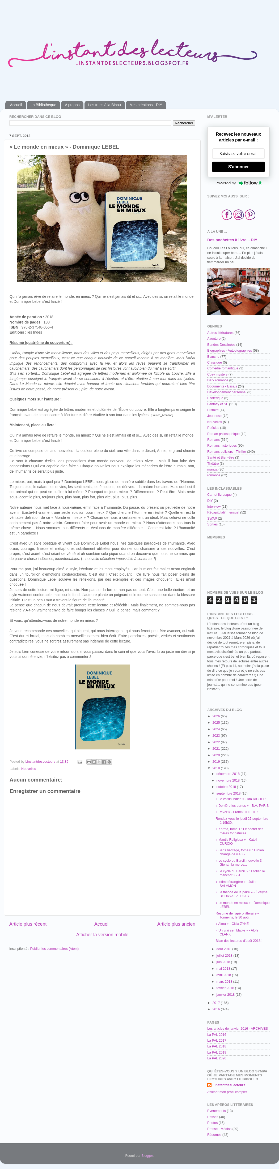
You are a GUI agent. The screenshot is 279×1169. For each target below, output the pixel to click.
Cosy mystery (217, 374)
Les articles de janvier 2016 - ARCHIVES (237, 1028)
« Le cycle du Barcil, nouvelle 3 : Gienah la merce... (239, 862)
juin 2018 (224, 962)
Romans (213, 440)
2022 (216, 742)
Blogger (147, 1156)
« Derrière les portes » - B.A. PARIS (242, 806)
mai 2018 (224, 968)
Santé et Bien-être (220, 457)
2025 (216, 722)
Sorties (212, 524)
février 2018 (226, 988)
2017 (216, 1003)
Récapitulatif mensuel (223, 512)
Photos (212, 1123)
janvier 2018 (226, 995)
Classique (214, 362)
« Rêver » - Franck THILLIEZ (236, 812)
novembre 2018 (229, 780)
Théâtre (213, 463)
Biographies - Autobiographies (229, 350)
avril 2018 (224, 975)
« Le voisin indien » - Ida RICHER (240, 799)
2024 (216, 729)
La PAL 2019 (216, 1052)
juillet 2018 (225, 955)
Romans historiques (222, 445)
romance (213, 475)
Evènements (216, 1111)
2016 (216, 1009)
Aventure (214, 338)
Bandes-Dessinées (221, 345)
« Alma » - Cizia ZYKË (232, 924)
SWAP (212, 518)
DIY (210, 501)
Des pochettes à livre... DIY (232, 240)
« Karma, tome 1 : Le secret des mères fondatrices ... (239, 831)
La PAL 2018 (216, 1046)
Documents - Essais (222, 386)
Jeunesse (214, 416)
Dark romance (217, 380)
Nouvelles (28, 769)
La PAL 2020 (216, 1058)
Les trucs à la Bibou (104, 105)
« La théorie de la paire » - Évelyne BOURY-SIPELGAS (241, 894)
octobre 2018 (227, 787)
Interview (214, 506)
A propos (72, 105)
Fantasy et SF (217, 404)
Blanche (213, 357)
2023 (216, 735)
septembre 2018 (229, 793)
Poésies (213, 428)
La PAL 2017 (216, 1040)
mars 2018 (225, 981)
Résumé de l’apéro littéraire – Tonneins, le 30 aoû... (237, 915)
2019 (216, 761)
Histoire (213, 410)
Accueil (16, 105)
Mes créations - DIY (145, 105)
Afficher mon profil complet (227, 1092)
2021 (216, 748)
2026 (216, 716)
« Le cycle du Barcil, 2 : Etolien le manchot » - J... (240, 873)
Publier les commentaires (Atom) (54, 949)
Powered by (238, 183)
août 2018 (225, 949)
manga (212, 469)
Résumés (214, 1135)
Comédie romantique (222, 368)
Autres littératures (220, 333)
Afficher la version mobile (102, 934)
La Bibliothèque (43, 105)
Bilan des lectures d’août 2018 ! (238, 941)
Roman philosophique (223, 434)
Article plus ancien (176, 924)
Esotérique (215, 398)
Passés (212, 1117)
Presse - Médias (219, 1129)
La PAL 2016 (216, 1035)
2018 (216, 768)
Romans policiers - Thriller (226, 452)
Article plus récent (28, 924)
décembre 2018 (229, 774)
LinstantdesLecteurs (229, 1085)
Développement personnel (226, 392)
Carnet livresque (219, 495)
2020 (216, 755)
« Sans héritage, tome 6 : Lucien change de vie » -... (239, 852)
